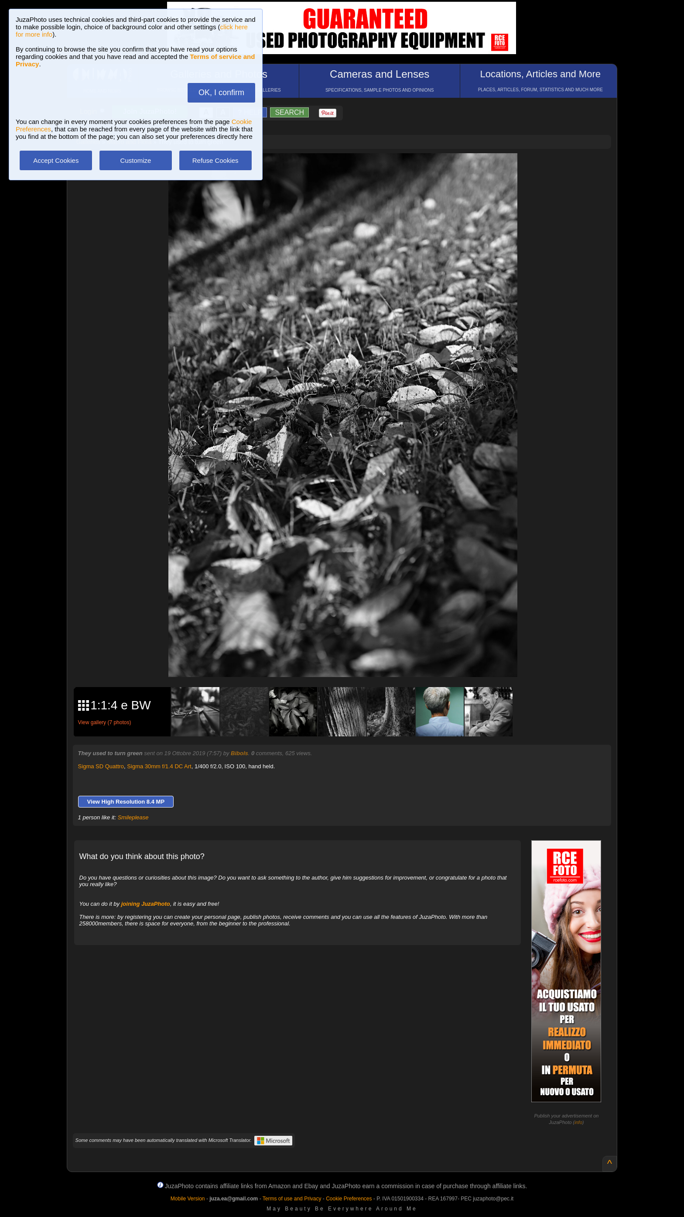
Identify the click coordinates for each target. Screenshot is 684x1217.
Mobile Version (188, 1199)
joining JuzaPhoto (145, 904)
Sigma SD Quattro (101, 766)
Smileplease (133, 817)
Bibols (239, 753)
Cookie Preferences (349, 1199)
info (578, 1122)
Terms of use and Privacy (292, 1199)
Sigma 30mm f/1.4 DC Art (159, 766)
